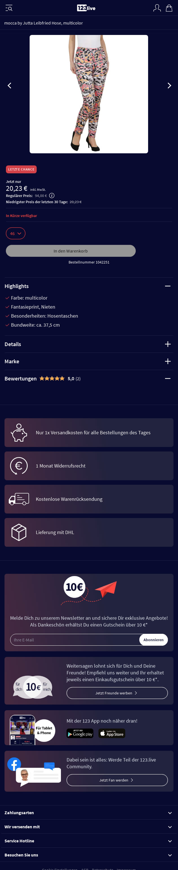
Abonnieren (154, 639)
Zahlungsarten (88, 812)
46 (15, 233)
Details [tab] (88, 343)
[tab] (89, 378)
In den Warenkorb (71, 251)
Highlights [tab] (88, 285)
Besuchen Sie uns (88, 855)
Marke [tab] (88, 361)
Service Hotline (88, 841)
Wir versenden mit (88, 826)
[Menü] (9, 7)
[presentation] (9, 86)
